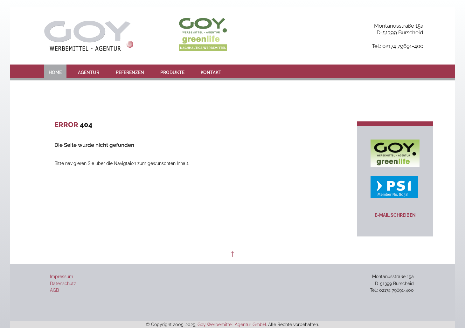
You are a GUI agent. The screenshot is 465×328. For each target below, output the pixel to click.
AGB (54, 290)
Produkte (172, 72)
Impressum (61, 276)
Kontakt (211, 72)
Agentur (88, 72)
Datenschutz (63, 283)
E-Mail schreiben (395, 215)
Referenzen (130, 72)
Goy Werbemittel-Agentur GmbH (232, 324)
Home (55, 72)
